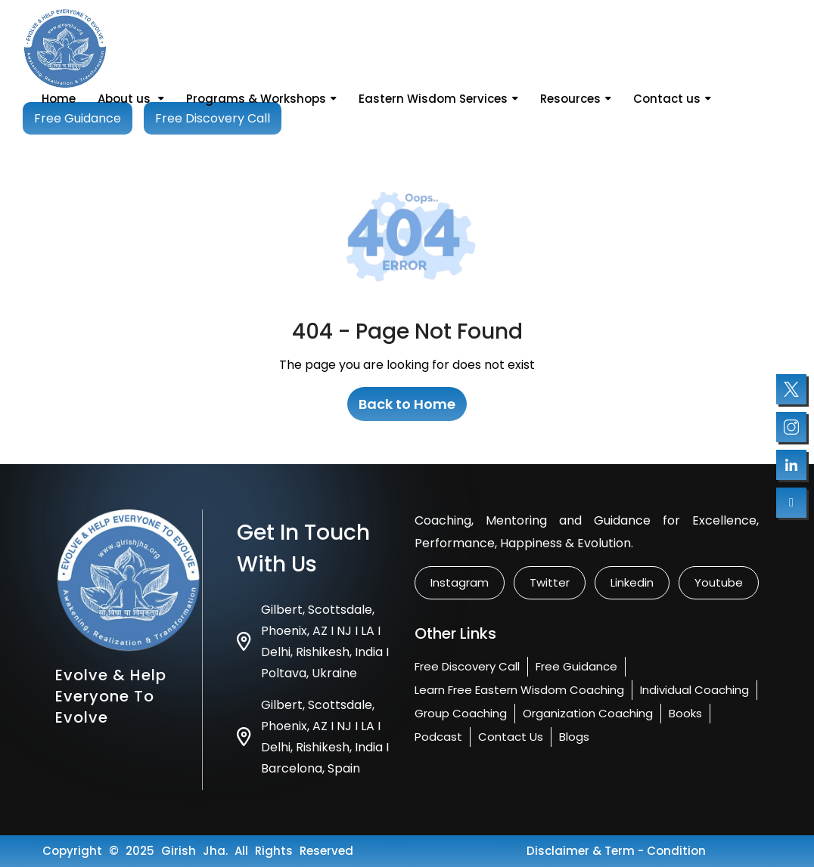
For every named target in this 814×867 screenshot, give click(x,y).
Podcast (438, 737)
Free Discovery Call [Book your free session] (212, 118)
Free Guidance (576, 666)
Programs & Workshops (261, 99)
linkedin (632, 582)
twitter (550, 582)
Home (59, 99)
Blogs (574, 737)
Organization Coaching (588, 713)
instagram (459, 582)
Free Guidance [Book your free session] (77, 118)
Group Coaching (461, 713)
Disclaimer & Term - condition (616, 851)
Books (685, 713)
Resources (575, 99)
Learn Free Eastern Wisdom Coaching (519, 690)
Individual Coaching (694, 690)
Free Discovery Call (467, 666)
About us (131, 99)
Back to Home (407, 404)
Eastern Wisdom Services (438, 99)
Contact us (672, 99)
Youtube (718, 582)
